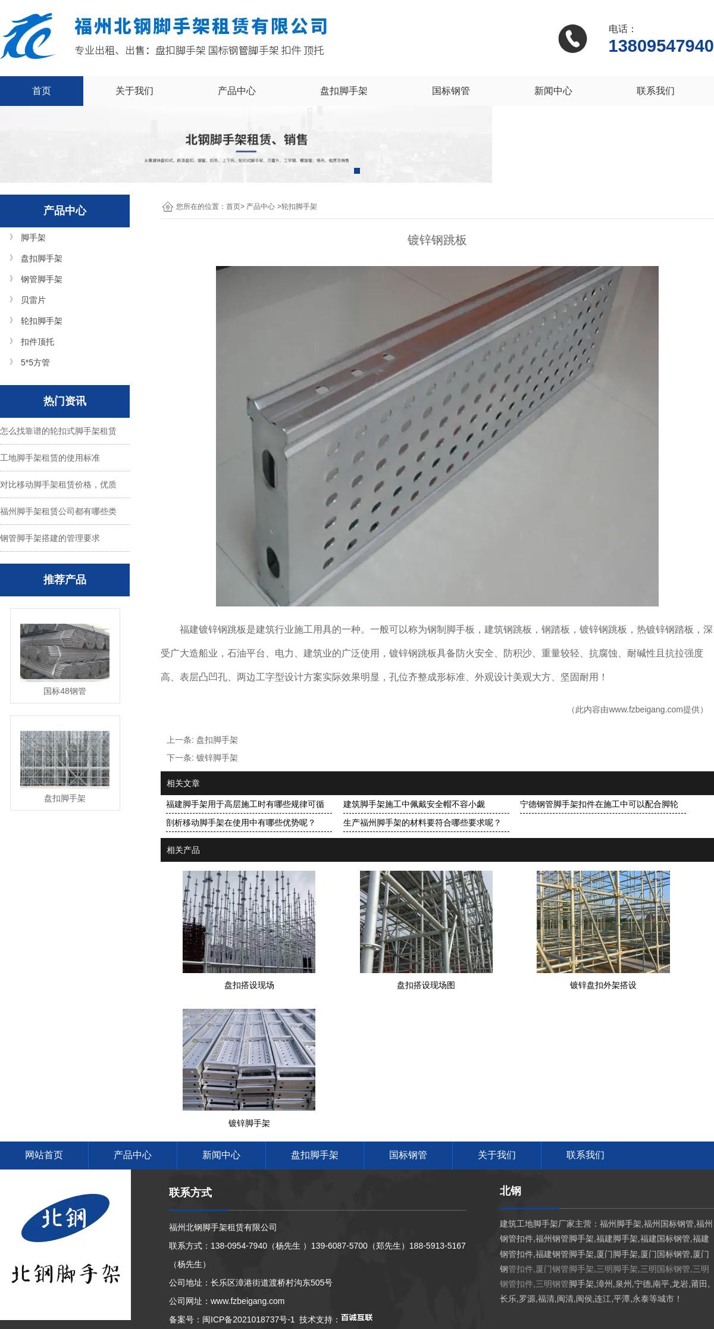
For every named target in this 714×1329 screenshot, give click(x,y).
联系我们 (656, 91)
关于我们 (134, 91)
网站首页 (44, 1155)
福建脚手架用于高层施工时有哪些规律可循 (245, 804)
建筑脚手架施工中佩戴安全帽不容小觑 (414, 804)
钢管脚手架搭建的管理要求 (50, 538)
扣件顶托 (37, 341)
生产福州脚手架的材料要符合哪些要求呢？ (422, 822)
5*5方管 (35, 362)
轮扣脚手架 (41, 321)
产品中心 (237, 91)
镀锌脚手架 (217, 757)
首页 (41, 91)
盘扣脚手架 (344, 91)
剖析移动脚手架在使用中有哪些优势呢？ (241, 822)
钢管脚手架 (41, 279)
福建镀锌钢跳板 (213, 629)
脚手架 (33, 237)
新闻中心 (553, 91)
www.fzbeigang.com (646, 709)
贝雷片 (33, 300)
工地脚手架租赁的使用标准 (50, 457)
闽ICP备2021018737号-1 (248, 1319)
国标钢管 (451, 91)
